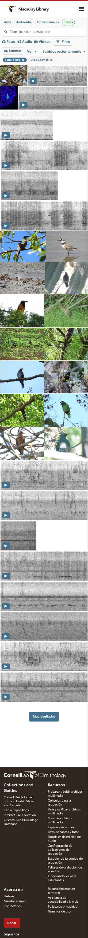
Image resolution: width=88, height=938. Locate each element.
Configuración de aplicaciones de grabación (60, 849)
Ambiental (24, 22)
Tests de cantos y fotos (63, 832)
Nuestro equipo (15, 901)
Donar (11, 923)
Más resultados (44, 716)
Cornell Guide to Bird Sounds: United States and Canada (19, 801)
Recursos (56, 785)
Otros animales (48, 22)
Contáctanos (13, 906)
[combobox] (48, 32)
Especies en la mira (61, 827)
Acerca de (13, 890)
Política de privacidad (62, 906)
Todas (68, 22)
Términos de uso (59, 911)
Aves (7, 22)
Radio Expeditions (16, 810)
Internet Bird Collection (20, 815)
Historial (9, 896)
